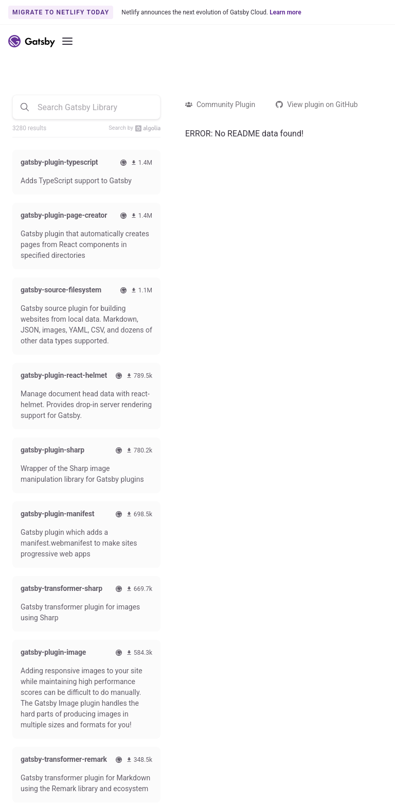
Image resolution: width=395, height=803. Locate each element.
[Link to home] (31, 41)
